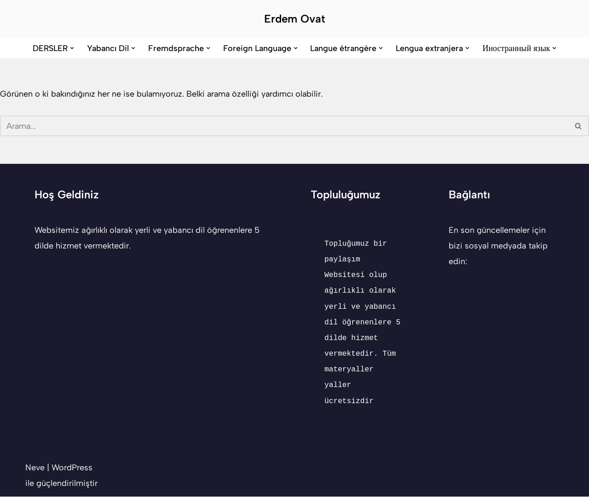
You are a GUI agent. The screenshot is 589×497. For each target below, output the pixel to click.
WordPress (72, 468)
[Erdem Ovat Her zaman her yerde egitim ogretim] (294, 18)
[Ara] (284, 126)
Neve (35, 468)
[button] (71, 48)
